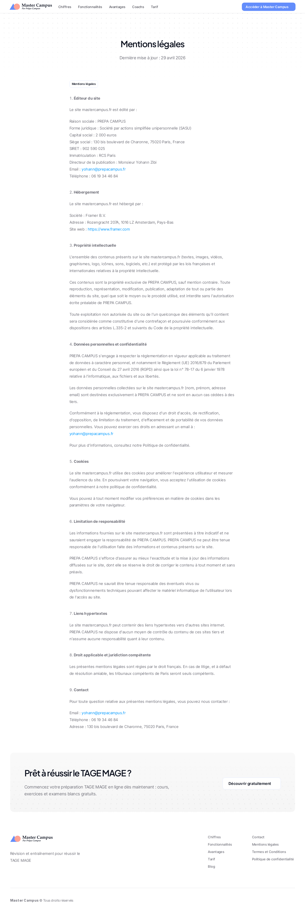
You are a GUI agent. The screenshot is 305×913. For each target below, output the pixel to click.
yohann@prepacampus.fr (104, 169)
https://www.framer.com (109, 229)
